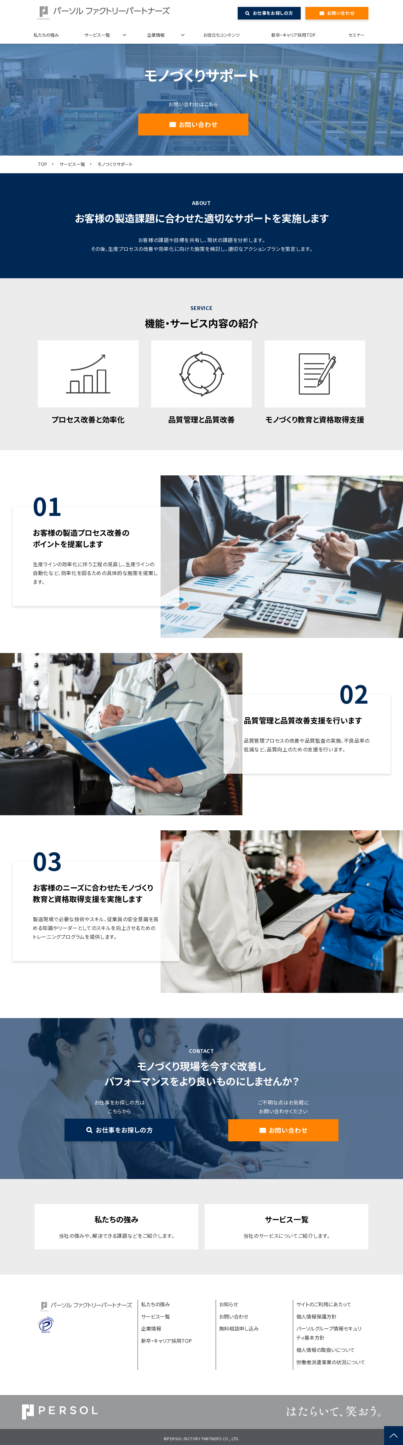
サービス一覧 (97, 35)
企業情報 (156, 35)
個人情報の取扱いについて (325, 1350)
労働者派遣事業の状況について (330, 1362)
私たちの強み (46, 35)
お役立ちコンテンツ (221, 35)
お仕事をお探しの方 (273, 13)
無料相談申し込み (239, 1328)
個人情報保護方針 (316, 1316)
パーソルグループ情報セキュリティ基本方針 (328, 1333)
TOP (42, 164)
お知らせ (228, 1304)
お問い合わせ (340, 13)
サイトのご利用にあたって (323, 1304)
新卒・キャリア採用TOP (293, 35)
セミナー (357, 35)
